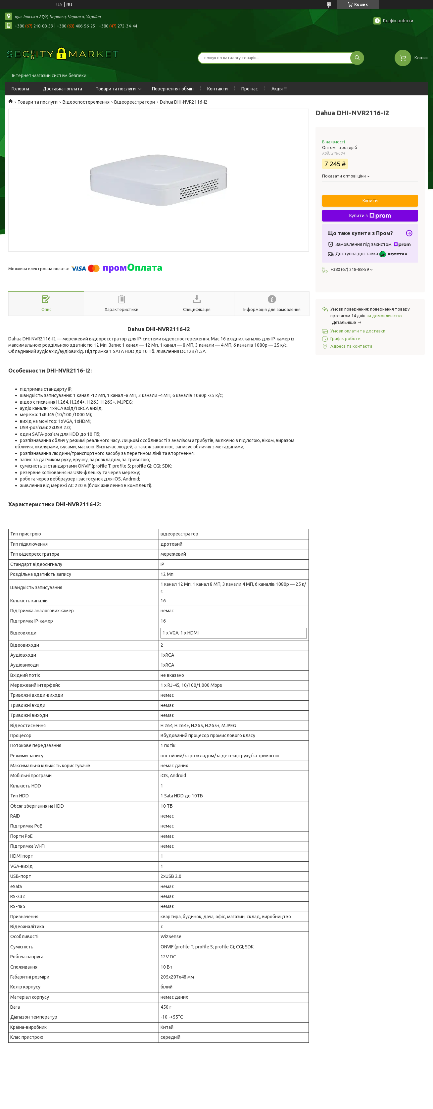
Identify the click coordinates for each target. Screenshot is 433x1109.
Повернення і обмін (173, 88)
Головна (20, 88)
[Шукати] (357, 58)
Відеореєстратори (134, 102)
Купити (370, 200)
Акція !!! (279, 88)
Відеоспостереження (86, 102)
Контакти (217, 88)
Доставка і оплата (62, 88)
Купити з (370, 216)
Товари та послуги (116, 88)
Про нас (249, 88)
